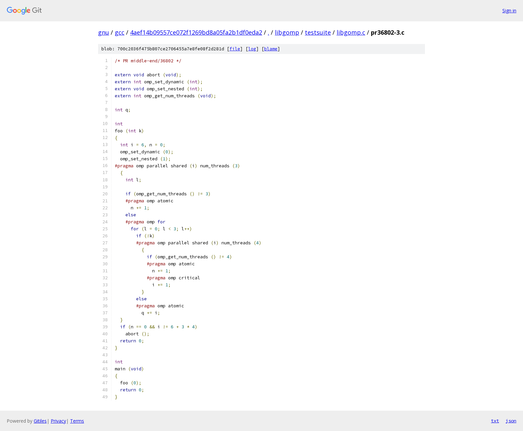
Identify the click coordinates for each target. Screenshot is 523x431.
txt (495, 421)
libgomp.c (351, 32)
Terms (77, 421)
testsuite (318, 32)
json (511, 421)
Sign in (509, 10)
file (234, 49)
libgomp (287, 32)
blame (271, 49)
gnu (103, 32)
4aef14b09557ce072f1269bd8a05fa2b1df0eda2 (196, 32)
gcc (119, 32)
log (252, 49)
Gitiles (40, 421)
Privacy (58, 421)
